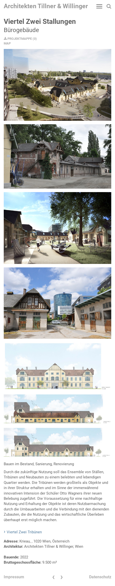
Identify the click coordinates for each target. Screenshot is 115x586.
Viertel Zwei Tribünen (24, 532)
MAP (7, 43)
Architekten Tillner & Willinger (46, 6)
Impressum (14, 577)
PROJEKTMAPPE (18, 39)
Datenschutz (100, 577)
